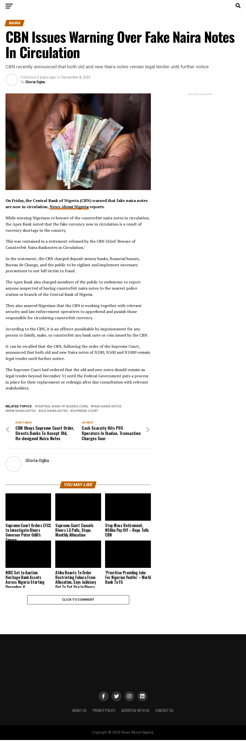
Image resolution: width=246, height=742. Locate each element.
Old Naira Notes (54, 411)
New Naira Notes (21, 411)
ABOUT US (79, 712)
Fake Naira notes (107, 406)
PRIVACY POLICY (104, 712)
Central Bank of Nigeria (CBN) (62, 406)
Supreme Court (85, 411)
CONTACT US (164, 712)
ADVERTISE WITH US (135, 712)
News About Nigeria (69, 206)
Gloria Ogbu (35, 82)
